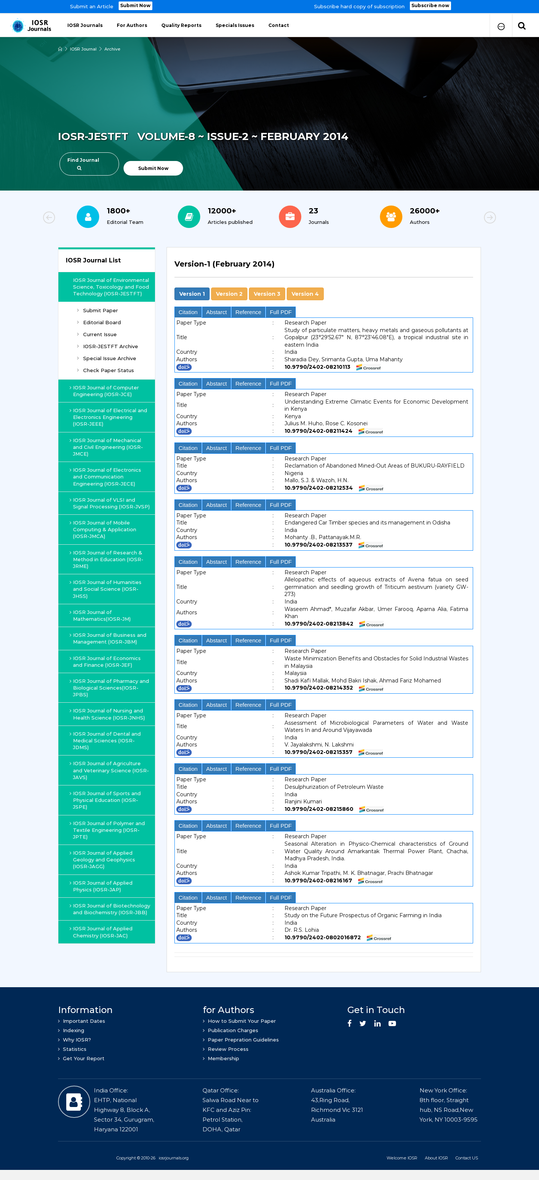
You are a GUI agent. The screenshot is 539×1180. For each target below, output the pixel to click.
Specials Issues (235, 24)
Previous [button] (74, 217)
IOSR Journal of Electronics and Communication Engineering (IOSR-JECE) (105, 475)
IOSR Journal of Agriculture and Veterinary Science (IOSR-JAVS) (109, 769)
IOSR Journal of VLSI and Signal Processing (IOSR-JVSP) (110, 502)
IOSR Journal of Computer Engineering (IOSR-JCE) (104, 389)
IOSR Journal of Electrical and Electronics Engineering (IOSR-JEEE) (108, 416)
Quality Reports (181, 24)
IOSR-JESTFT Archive (107, 345)
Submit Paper (97, 309)
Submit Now (136, 6)
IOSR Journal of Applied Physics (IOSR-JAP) (101, 885)
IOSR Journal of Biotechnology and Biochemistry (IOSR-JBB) (110, 907)
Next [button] (464, 217)
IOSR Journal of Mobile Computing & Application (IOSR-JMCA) (103, 528)
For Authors (132, 24)
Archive (112, 48)
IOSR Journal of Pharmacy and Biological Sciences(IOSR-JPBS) (109, 686)
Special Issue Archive (106, 357)
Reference (248, 311)
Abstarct (216, 311)
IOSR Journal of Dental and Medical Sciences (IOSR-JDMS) (105, 739)
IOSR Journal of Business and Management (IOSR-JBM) (108, 637)
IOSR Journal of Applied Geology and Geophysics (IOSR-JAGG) (102, 858)
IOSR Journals (85, 24)
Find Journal (83, 162)
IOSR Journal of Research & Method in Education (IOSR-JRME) (107, 558)
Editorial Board (99, 321)
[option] (269, 6)
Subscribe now (431, 6)
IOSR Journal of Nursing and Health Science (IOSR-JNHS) (107, 713)
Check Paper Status (105, 369)
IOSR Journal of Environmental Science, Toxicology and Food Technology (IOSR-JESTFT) (111, 285)
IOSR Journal (83, 48)
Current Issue (97, 333)
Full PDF (281, 311)
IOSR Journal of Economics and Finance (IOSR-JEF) (105, 660)
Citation (188, 311)
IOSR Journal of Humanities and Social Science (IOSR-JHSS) (106, 587)
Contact (278, 24)
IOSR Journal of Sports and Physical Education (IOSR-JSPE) (105, 799)
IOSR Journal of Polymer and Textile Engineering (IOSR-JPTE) (107, 829)
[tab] (323, 267)
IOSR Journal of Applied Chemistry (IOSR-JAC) (101, 930)
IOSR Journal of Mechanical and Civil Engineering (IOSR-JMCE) (106, 446)
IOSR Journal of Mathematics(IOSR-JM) (100, 614)
